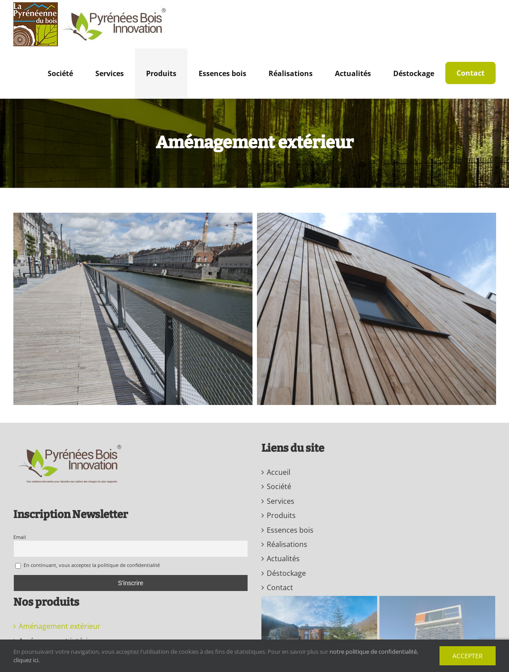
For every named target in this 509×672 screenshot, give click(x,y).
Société (279, 486)
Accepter (467, 656)
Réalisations (287, 544)
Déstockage (286, 573)
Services (280, 501)
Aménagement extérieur (60, 626)
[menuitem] (60, 73)
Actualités (283, 558)
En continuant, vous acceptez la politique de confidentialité (87, 565)
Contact (280, 587)
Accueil (278, 472)
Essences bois (290, 530)
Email (19, 537)
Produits (281, 515)
